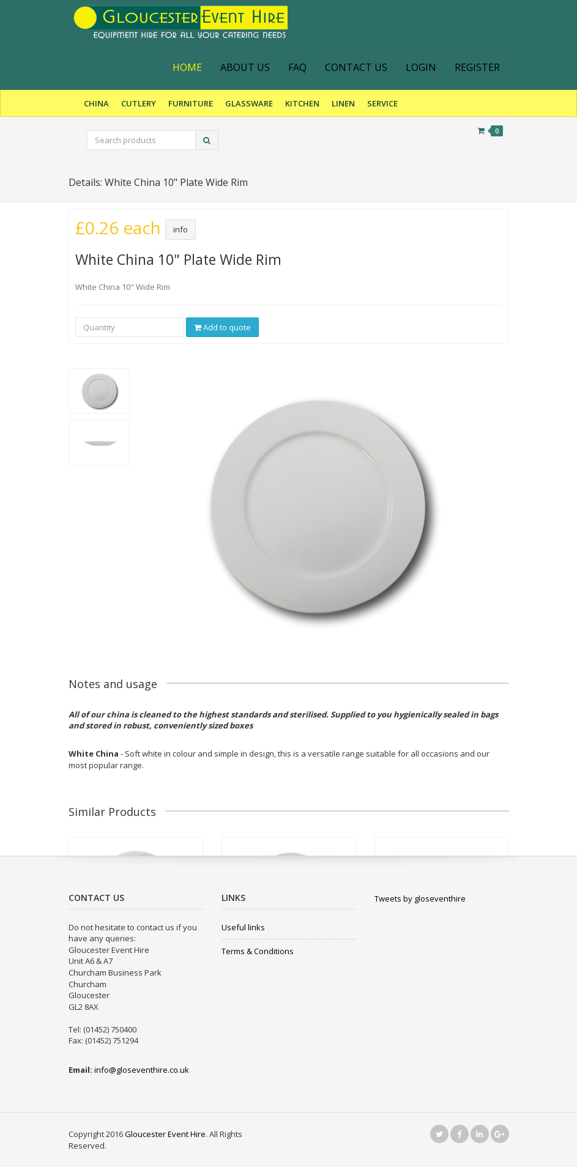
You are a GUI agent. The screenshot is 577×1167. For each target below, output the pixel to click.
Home (187, 67)
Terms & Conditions (257, 951)
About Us (245, 67)
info (180, 229)
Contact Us (356, 67)
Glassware (249, 103)
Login (421, 67)
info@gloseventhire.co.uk (141, 1069)
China (96, 103)
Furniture (190, 103)
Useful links (243, 927)
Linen (343, 103)
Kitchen (302, 103)
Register (477, 67)
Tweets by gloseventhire (420, 898)
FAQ (297, 67)
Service (382, 103)
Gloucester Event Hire (165, 1133)
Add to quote (222, 327)
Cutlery (138, 103)
